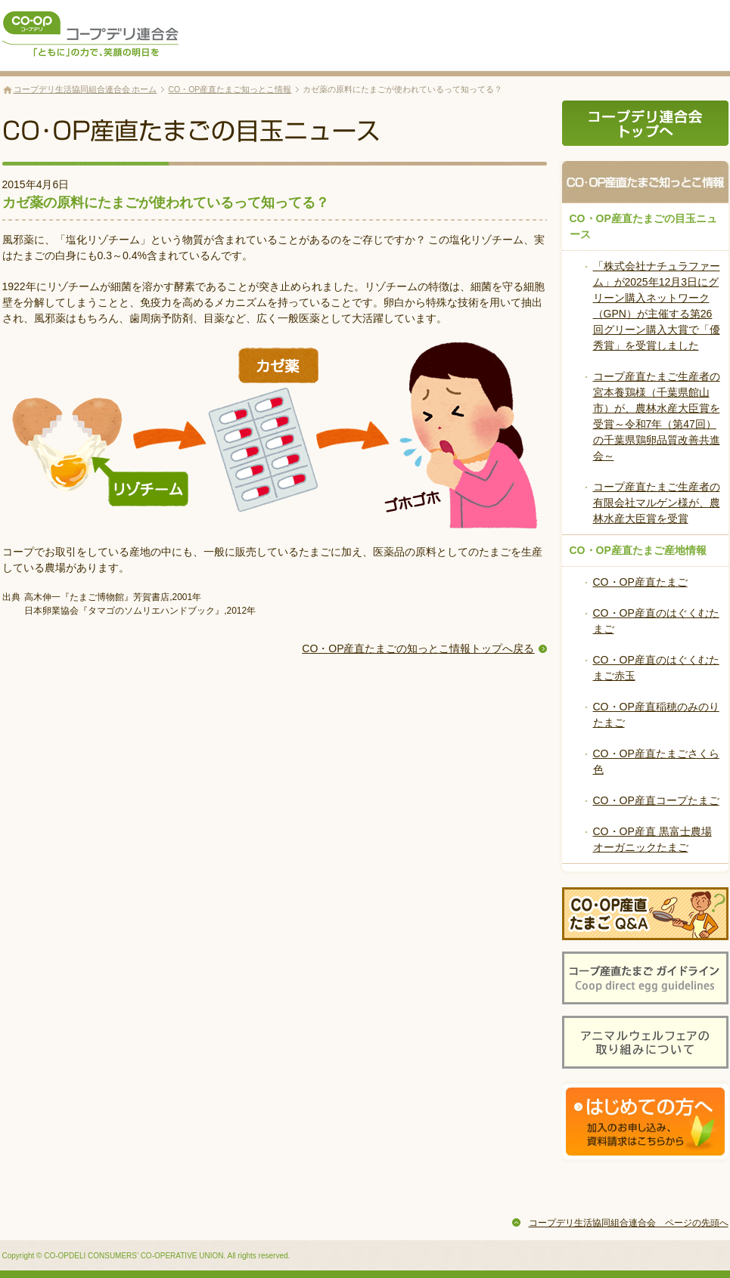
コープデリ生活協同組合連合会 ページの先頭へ (628, 1223)
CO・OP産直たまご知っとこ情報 (229, 89)
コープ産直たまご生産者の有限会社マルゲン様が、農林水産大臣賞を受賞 (656, 503)
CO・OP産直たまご (640, 582)
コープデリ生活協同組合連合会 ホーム (85, 89)
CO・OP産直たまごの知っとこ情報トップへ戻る (418, 648)
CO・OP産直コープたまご (656, 800)
